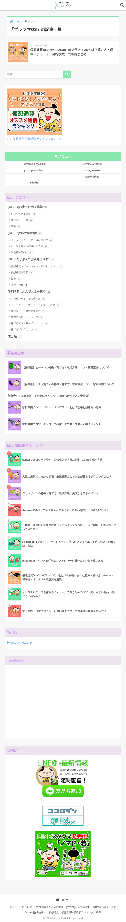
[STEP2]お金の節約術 (92, 164)
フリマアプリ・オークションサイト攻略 (35, 306)
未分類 (15, 337)
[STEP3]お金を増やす (34, 171)
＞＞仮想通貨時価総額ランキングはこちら (35, 139)
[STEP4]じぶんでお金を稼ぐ (29, 292)
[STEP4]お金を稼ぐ (92, 171)
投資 (16, 279)
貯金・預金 (19, 285)
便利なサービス (22, 221)
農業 (16, 227)
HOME (63, 900)
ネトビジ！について (21, 907)
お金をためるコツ (23, 215)
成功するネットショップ (27, 318)
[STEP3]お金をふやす (104, 907)
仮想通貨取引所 (22, 273)
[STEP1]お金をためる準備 (28, 207)
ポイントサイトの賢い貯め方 (29, 247)
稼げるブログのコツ (24, 330)
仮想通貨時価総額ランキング (77, 913)
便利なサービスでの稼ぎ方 (28, 312)
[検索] (67, 74)
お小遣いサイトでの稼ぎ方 (28, 299)
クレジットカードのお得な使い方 (32, 241)
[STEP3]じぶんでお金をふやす (31, 260)
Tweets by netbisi (19, 643)
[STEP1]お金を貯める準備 (34, 164)
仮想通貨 (34, 179)
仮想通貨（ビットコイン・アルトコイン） (37, 267)
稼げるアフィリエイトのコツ (29, 324)
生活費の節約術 (92, 177)
